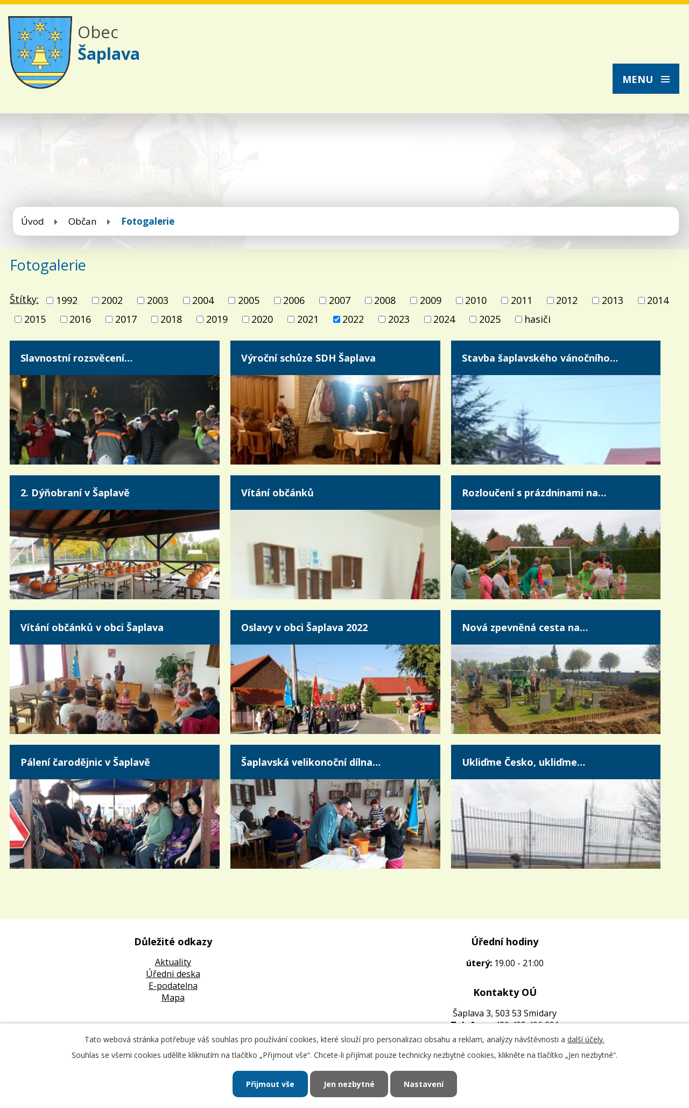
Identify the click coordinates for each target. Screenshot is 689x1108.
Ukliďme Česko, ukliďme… (523, 762)
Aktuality (173, 962)
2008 (385, 300)
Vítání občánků (277, 492)
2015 (35, 319)
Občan (82, 221)
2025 (490, 319)
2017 (126, 319)
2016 (80, 319)
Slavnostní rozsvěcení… (76, 357)
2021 (308, 319)
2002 (112, 300)
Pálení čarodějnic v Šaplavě (85, 762)
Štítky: (24, 299)
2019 (217, 319)
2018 (171, 319)
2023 (399, 319)
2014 (658, 300)
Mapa (173, 997)
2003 (157, 300)
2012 (567, 300)
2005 (248, 300)
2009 (430, 300)
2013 (612, 300)
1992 (67, 300)
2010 (476, 300)
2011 (521, 300)
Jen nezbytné (349, 1084)
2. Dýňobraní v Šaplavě (75, 492)
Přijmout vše (270, 1084)
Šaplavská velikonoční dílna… (311, 762)
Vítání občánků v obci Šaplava (92, 627)
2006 (294, 300)
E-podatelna (173, 986)
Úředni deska (173, 974)
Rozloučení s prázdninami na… (534, 492)
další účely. (585, 1039)
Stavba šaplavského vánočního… (540, 357)
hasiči (537, 319)
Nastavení (424, 1084)
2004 (203, 300)
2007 (339, 300)
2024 (444, 319)
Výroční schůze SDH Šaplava (308, 357)
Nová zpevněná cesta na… (525, 627)
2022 (353, 319)
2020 (262, 319)
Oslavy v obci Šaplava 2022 (304, 627)
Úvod (32, 221)
